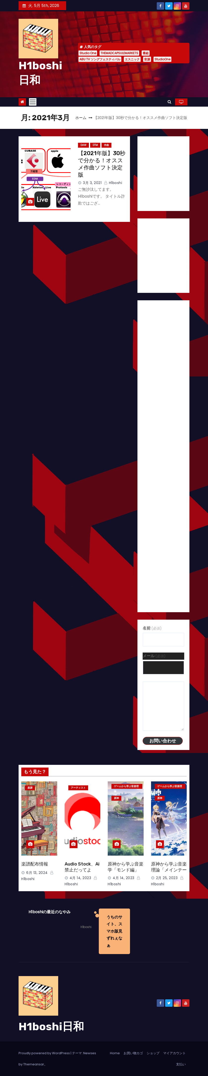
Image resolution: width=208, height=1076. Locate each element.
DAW (83, 145)
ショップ (153, 1053)
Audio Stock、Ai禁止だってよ (82, 867)
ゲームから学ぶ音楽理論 (126, 786)
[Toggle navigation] (32, 102)
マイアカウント (174, 1053)
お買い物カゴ (133, 1053)
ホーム (80, 117)
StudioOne (162, 59)
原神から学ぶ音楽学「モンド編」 (125, 867)
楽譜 (29, 788)
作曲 (106, 145)
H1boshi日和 (51, 1026)
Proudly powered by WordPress (45, 1053)
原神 (116, 798)
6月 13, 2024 (37, 872)
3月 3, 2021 (92, 182)
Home (115, 1053)
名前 (152, 628)
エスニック (132, 59)
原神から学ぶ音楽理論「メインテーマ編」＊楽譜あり (169, 870)
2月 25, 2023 (167, 877)
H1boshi (113, 182)
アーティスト (78, 788)
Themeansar (33, 1064)
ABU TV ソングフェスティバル (99, 59)
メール (154, 656)
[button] (169, 101)
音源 (147, 59)
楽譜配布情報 (34, 864)
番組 (146, 53)
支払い (181, 1064)
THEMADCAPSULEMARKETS (119, 53)
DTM (95, 145)
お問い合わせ (162, 741)
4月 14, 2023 (80, 877)
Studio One (87, 53)
